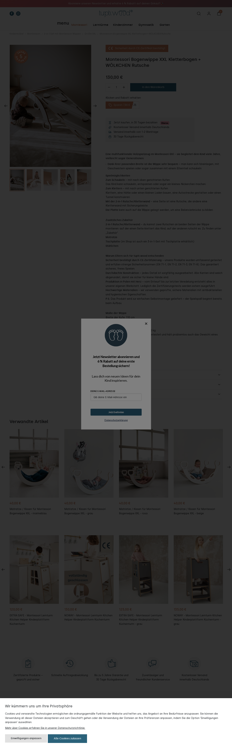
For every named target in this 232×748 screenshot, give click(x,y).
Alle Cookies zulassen (67, 738)
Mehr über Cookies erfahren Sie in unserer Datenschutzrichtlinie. (45, 728)
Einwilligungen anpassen (26, 738)
